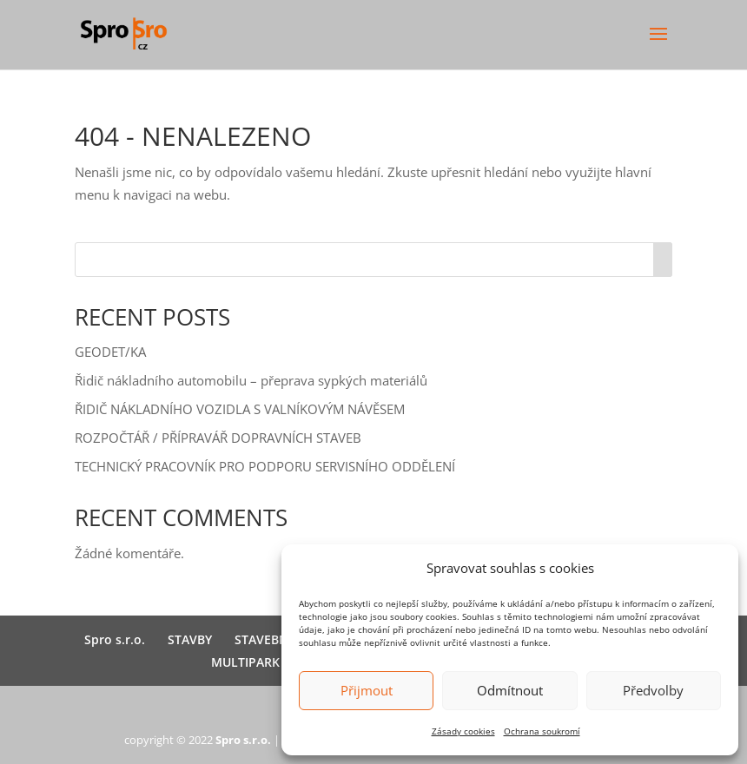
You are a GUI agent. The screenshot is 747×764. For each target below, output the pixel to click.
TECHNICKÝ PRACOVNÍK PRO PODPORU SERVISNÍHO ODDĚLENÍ (265, 466)
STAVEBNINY (271, 639)
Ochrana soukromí (542, 731)
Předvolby (653, 690)
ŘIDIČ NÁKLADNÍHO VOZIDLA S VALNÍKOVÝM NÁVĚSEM (240, 409)
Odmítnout (510, 690)
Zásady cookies (463, 731)
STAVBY (190, 639)
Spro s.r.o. (114, 639)
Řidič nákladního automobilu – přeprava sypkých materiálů (251, 380)
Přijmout (366, 690)
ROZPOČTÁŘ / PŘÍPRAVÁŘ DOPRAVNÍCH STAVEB (218, 437)
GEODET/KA (110, 351)
